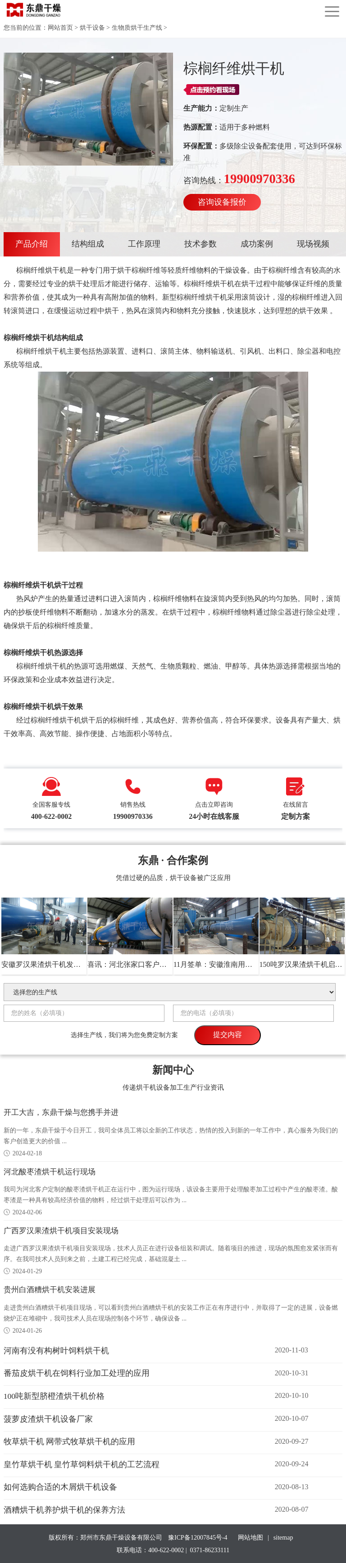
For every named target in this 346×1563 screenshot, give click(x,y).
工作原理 (144, 243)
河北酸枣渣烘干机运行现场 (52, 1171)
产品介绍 (31, 243)
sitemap (283, 1536)
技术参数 (200, 243)
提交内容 (227, 1034)
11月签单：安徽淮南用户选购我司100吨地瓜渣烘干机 (257, 964)
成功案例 (257, 243)
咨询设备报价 (222, 202)
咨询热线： (239, 178)
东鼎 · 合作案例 (173, 860)
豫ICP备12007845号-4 (198, 1536)
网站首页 (60, 27)
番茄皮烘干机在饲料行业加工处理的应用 (77, 1372)
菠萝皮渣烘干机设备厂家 (48, 1417)
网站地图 (250, 1536)
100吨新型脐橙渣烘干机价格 (54, 1395)
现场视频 (313, 243)
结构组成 (88, 243)
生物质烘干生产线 (137, 27)
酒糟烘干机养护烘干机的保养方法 (64, 1509)
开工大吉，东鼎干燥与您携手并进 (64, 1112)
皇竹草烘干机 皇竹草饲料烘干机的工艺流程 (81, 1463)
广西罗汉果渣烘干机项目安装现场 (64, 1230)
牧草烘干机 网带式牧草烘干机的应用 (69, 1440)
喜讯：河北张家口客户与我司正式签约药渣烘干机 (166, 964)
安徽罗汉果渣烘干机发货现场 (48, 964)
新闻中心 (173, 1069)
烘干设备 (92, 27)
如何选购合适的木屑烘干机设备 (60, 1486)
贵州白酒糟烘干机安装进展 (52, 1288)
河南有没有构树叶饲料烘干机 (56, 1349)
